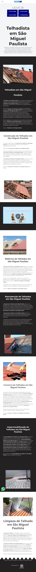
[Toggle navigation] (2, 1)
